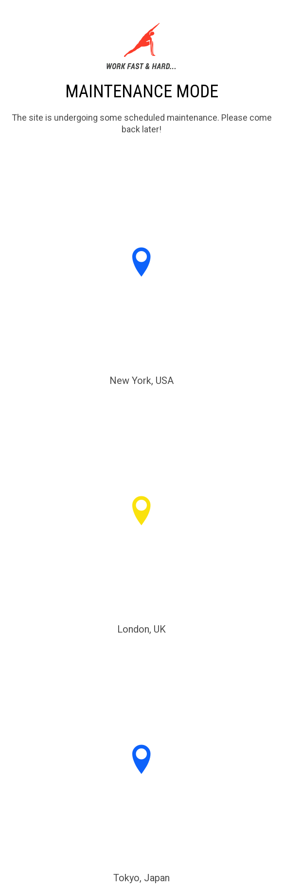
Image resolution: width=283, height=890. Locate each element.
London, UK (141, 629)
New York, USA (141, 380)
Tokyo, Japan (141, 878)
